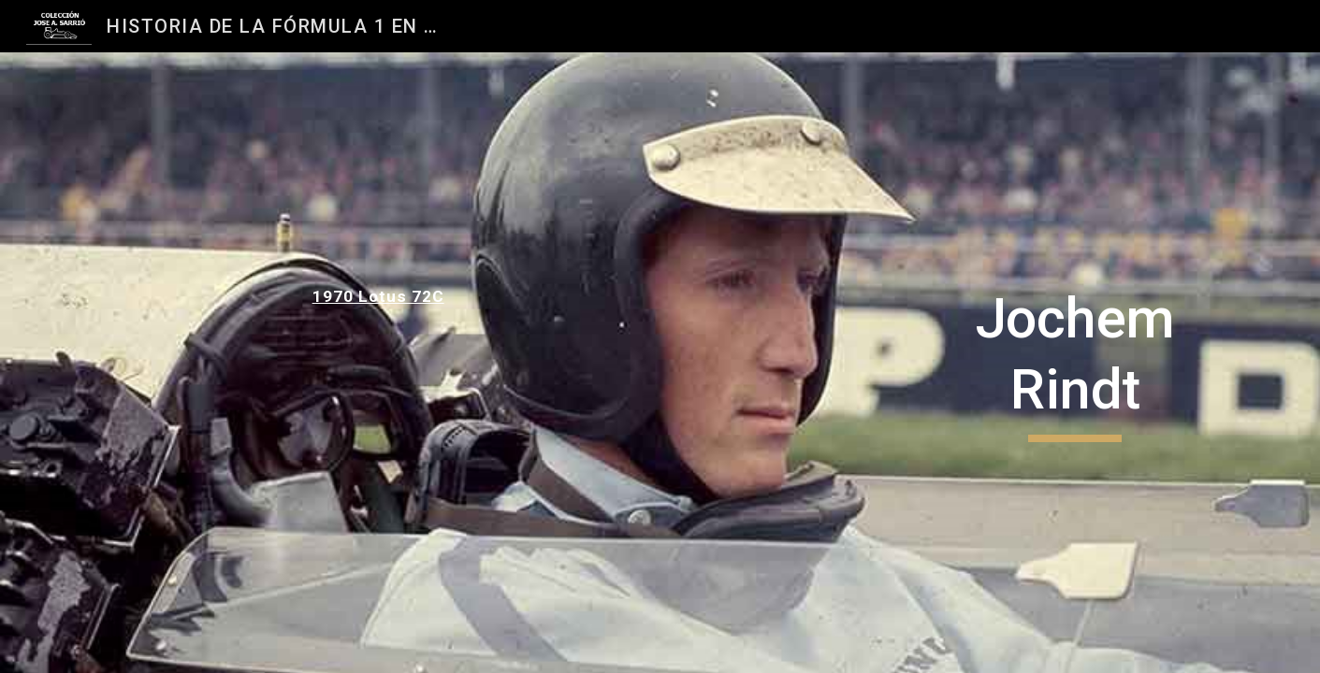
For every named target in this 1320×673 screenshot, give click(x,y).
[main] (429, 296)
